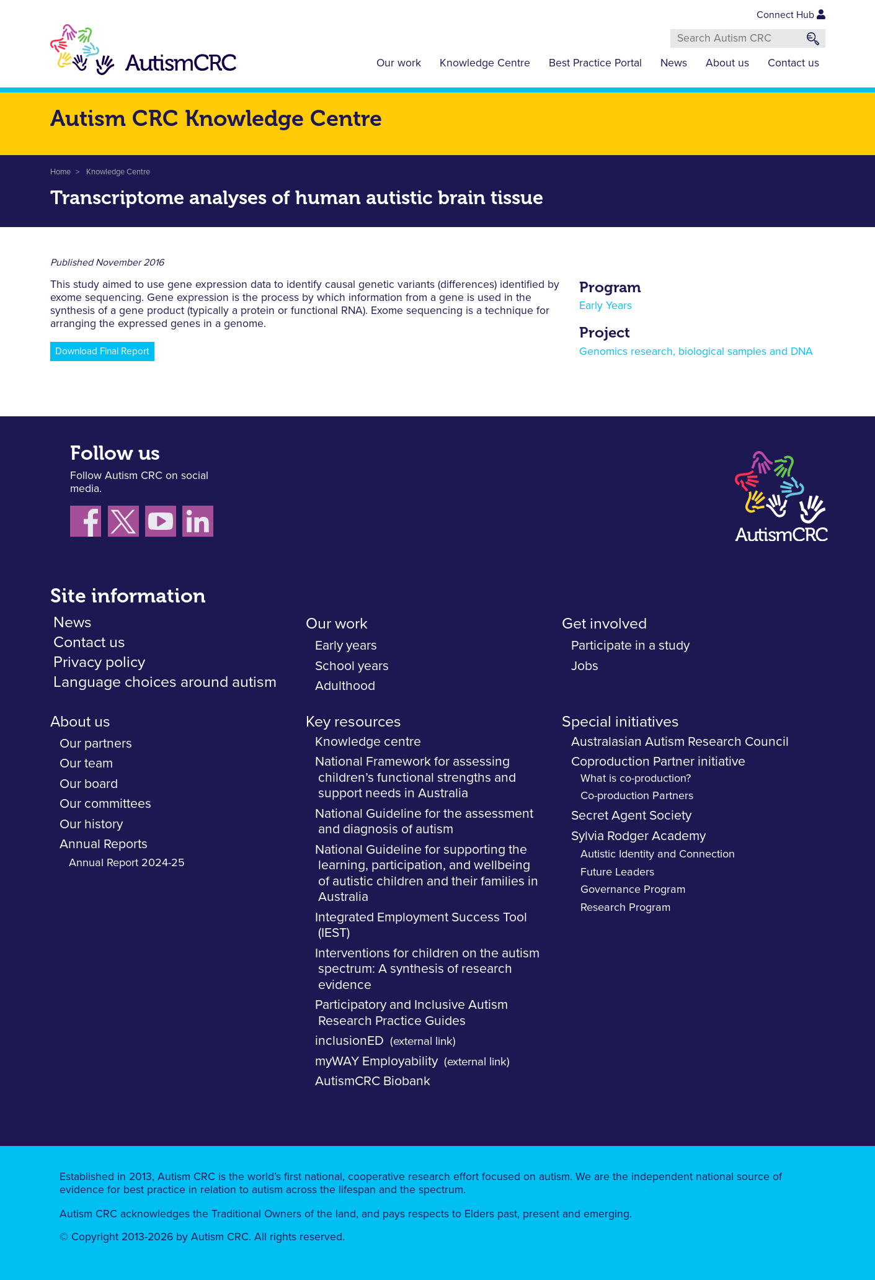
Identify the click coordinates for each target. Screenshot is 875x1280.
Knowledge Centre (485, 63)
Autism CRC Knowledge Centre (216, 118)
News (673, 63)
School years (352, 666)
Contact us (793, 63)
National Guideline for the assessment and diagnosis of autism (424, 821)
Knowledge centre (368, 741)
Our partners (96, 743)
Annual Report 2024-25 (127, 863)
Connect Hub (791, 15)
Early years (346, 645)
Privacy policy (99, 662)
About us (727, 63)
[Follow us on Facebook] (89, 524)
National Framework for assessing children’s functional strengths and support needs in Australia (415, 777)
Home (60, 172)
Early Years (605, 305)
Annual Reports (104, 844)
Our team (86, 763)
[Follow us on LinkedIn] (199, 524)
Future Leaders (617, 872)
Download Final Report (102, 351)
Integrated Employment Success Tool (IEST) (421, 925)
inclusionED (349, 1040)
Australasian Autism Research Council (680, 741)
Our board (89, 783)
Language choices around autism (165, 682)
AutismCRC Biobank (372, 1081)
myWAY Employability (376, 1061)
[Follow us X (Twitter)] (126, 524)
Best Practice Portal (595, 63)
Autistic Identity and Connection (657, 854)
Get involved (604, 624)
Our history (91, 824)
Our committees (105, 803)
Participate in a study (630, 645)
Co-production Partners (636, 796)
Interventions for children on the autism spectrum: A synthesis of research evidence (427, 969)
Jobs (584, 666)
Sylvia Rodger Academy (638, 836)
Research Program (625, 907)
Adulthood (345, 685)
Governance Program (633, 889)
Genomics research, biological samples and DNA (696, 351)
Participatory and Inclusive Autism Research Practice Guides (411, 1012)
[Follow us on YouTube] (163, 524)
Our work (398, 63)
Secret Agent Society (631, 815)
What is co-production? (635, 778)
